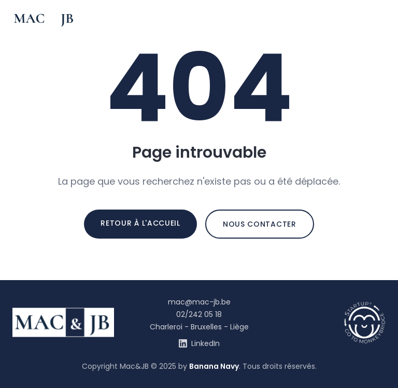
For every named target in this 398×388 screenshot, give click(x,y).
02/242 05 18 (199, 314)
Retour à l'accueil (140, 223)
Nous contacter (259, 224)
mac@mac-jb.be (199, 302)
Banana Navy (214, 366)
